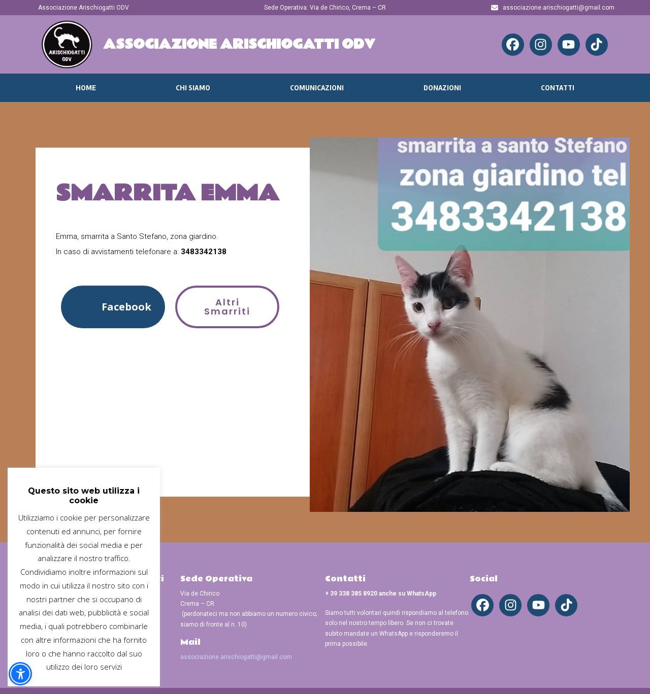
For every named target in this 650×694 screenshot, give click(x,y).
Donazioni (442, 87)
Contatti (557, 87)
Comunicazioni (317, 87)
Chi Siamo (193, 87)
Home (86, 87)
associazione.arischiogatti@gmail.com (236, 657)
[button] (113, 307)
